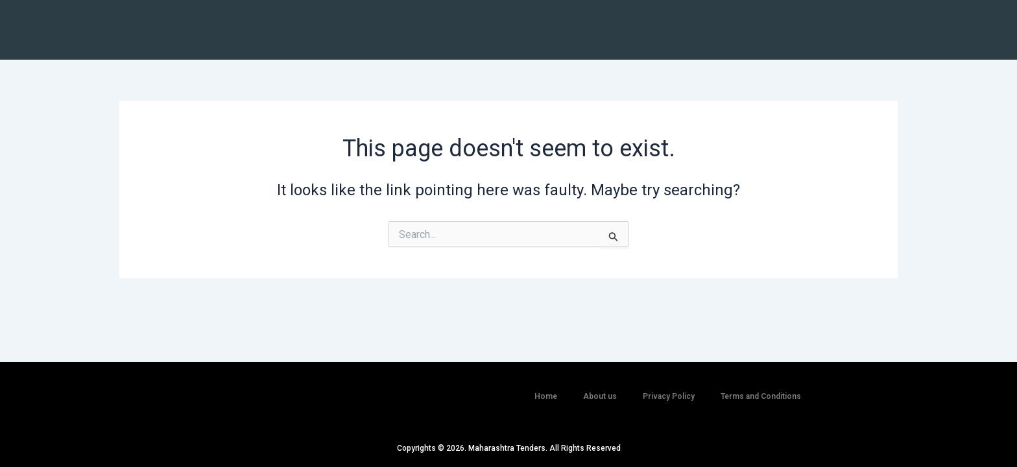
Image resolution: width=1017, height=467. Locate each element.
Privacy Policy (669, 389)
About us (600, 389)
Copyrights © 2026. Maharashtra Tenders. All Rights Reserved (509, 448)
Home (545, 389)
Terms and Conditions (761, 389)
